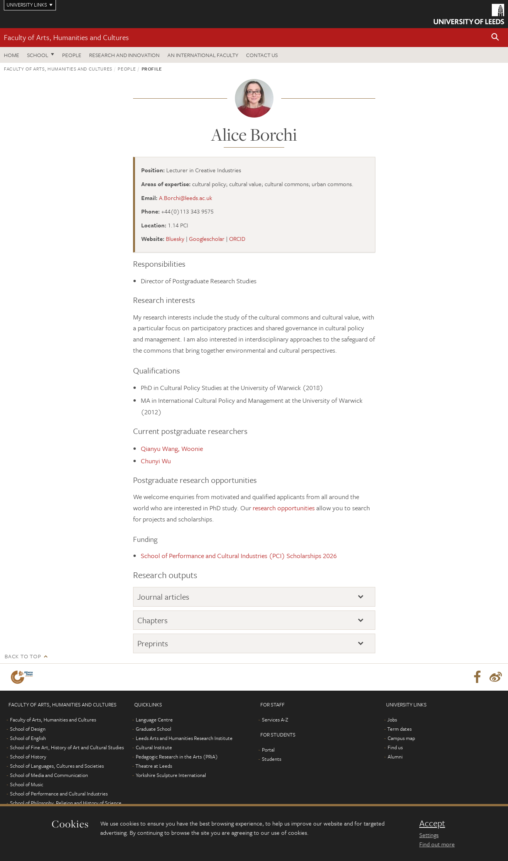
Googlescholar (206, 238)
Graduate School (153, 729)
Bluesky (175, 238)
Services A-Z (275, 719)
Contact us (262, 55)
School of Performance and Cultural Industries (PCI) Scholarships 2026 (239, 555)
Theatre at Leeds (153, 766)
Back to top (23, 656)
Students (271, 759)
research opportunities (284, 508)
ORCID (237, 238)
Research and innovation (124, 55)
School (37, 55)
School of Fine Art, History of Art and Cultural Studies (67, 747)
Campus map (401, 738)
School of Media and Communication (49, 775)
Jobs (392, 719)
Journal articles (163, 596)
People (71, 55)
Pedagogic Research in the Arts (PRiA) (177, 756)
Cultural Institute (154, 747)
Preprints (152, 643)
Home (11, 55)
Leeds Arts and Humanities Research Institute (184, 738)
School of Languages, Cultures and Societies (57, 766)
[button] (495, 37)
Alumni (395, 756)
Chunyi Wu (156, 461)
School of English (28, 738)
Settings (429, 835)
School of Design (28, 729)
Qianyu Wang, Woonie (172, 448)
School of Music (26, 784)
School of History (28, 756)
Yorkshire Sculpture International (171, 775)
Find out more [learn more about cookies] (437, 844)
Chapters (152, 620)
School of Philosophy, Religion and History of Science (66, 803)
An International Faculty (202, 55)
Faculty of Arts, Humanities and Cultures (66, 37)
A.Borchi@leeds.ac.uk (185, 197)
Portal (268, 749)
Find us (395, 747)
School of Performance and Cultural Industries (59, 793)
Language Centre (154, 719)
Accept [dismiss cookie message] (432, 823)
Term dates (399, 729)
